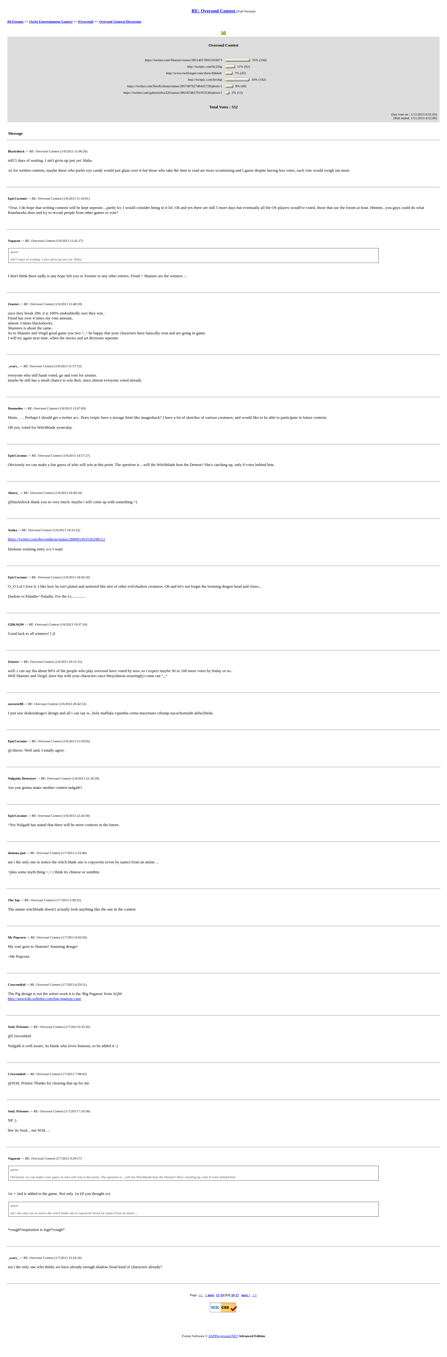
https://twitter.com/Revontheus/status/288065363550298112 (56, 539)
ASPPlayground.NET (223, 1336)
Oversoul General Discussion (120, 21)
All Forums (15, 21)
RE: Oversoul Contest (214, 10)
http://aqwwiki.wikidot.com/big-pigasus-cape (44, 998)
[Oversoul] (85, 21)
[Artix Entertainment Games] (50, 21)
